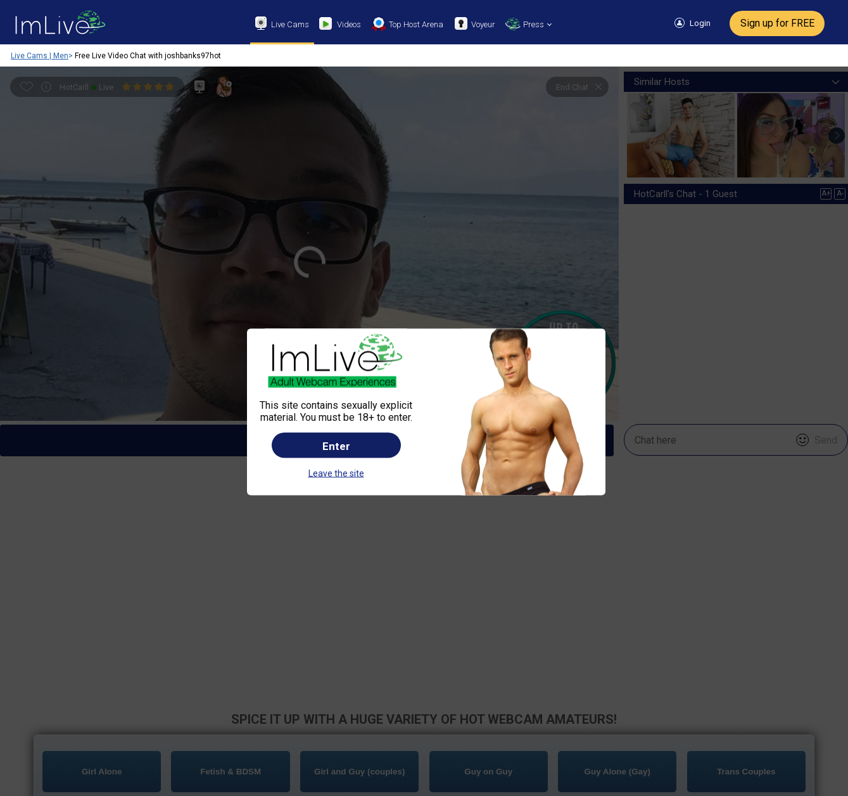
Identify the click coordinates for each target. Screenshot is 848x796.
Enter (336, 379)
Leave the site (336, 407)
